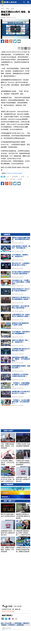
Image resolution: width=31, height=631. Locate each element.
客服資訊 (4, 625)
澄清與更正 (11, 625)
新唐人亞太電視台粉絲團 (14, 173)
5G (8, 176)
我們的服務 (18, 623)
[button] (15, 29)
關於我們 (26, 623)
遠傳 (22, 176)
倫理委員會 (20, 625)
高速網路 (15, 176)
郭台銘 (12, 179)
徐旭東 (20, 179)
